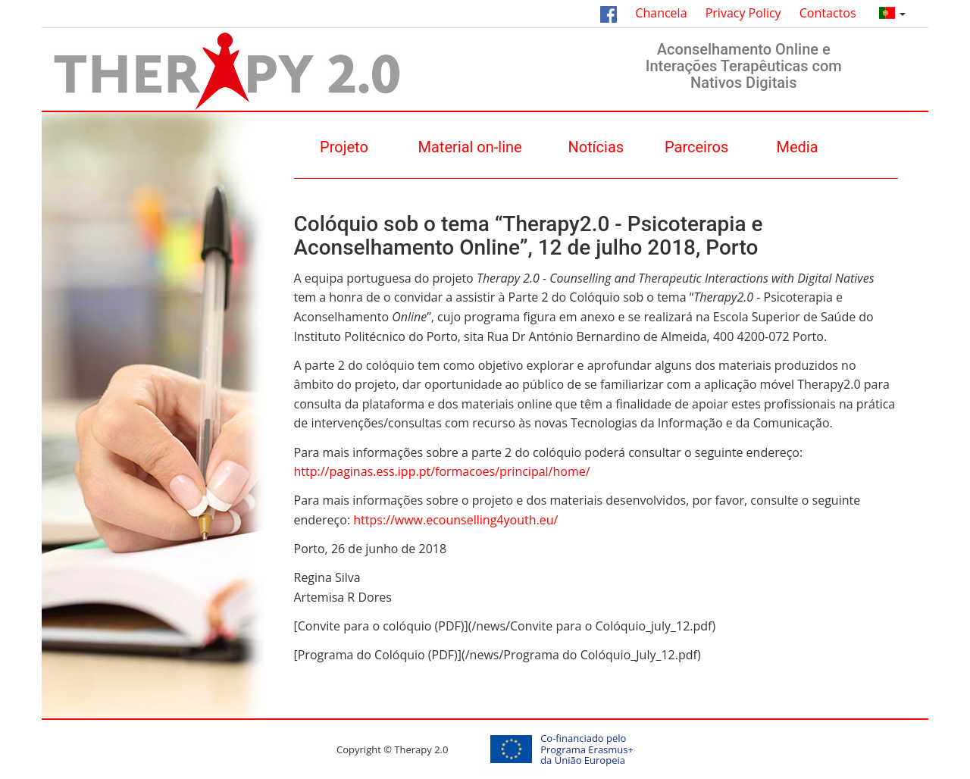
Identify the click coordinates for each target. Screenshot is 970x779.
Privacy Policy (743, 13)
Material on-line (470, 147)
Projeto (344, 147)
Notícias (596, 147)
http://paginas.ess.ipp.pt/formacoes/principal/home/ (442, 471)
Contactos (827, 13)
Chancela (661, 13)
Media (797, 147)
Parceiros (696, 147)
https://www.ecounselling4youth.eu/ (455, 520)
